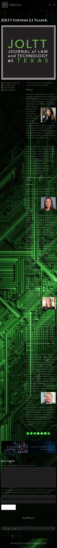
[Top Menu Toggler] (54, 5)
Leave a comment (10, 90)
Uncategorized (9, 88)
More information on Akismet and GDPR (38, 492)
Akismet (19, 492)
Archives (28, 518)
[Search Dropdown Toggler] (50, 5)
